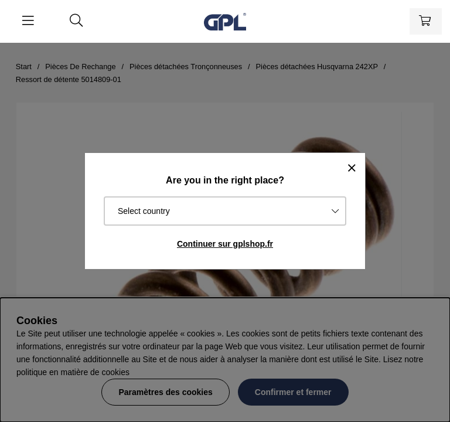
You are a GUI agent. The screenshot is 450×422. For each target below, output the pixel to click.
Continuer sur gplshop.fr (225, 244)
